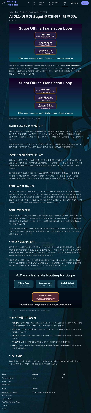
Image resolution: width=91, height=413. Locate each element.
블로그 (64, 3)
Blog (16, 12)
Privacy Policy (7, 381)
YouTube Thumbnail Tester (11, 402)
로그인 (85, 3)
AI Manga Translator (10, 3)
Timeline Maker (7, 399)
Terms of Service (8, 378)
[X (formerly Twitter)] (62, 378)
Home (11, 12)
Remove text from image (10, 392)
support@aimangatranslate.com (43, 392)
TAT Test (5, 405)
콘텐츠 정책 (6, 384)
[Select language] (74, 3)
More (5, 409)
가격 (34, 3)
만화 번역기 (41, 3)
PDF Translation (7, 396)
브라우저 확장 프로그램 (54, 3)
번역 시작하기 (64, 361)
